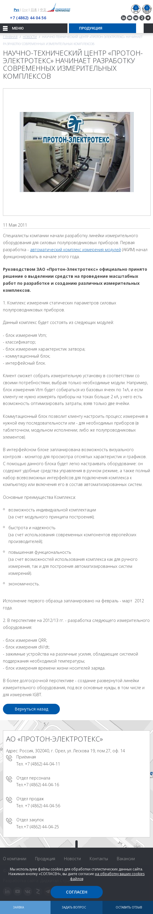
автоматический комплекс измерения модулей (75, 249)
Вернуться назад (31, 709)
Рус (16, 9)
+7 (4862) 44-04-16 (41, 784)
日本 (34, 9)
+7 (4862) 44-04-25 (41, 827)
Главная (10, 37)
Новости (30, 37)
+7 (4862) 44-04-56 (42, 805)
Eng (25, 9)
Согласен (76, 892)
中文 (43, 9)
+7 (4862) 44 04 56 (28, 17)
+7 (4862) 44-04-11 (42, 764)
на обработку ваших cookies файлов (107, 876)
